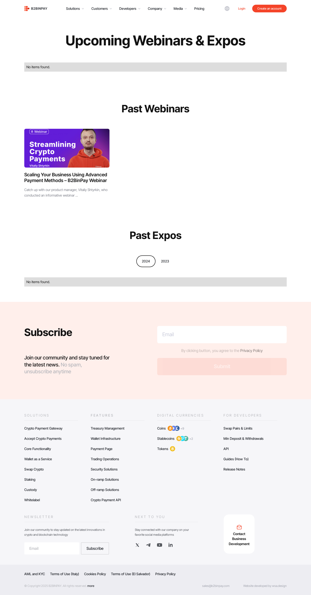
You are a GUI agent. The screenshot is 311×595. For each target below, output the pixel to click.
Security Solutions (104, 469)
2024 (146, 261)
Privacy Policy (251, 350)
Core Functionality (37, 449)
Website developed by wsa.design (265, 586)
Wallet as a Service (38, 459)
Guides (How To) (236, 459)
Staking (29, 479)
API (226, 449)
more (90, 586)
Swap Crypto (34, 469)
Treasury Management (107, 428)
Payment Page (101, 449)
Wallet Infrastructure (106, 438)
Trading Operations (105, 459)
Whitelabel (32, 500)
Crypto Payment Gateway (43, 428)
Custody (30, 490)
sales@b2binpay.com (216, 586)
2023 (165, 261)
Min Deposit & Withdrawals (243, 438)
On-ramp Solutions (105, 479)
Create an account (269, 8)
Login (241, 8)
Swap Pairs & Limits (237, 428)
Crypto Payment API (106, 500)
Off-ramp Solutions (105, 490)
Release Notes (234, 469)
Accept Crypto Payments (43, 438)
